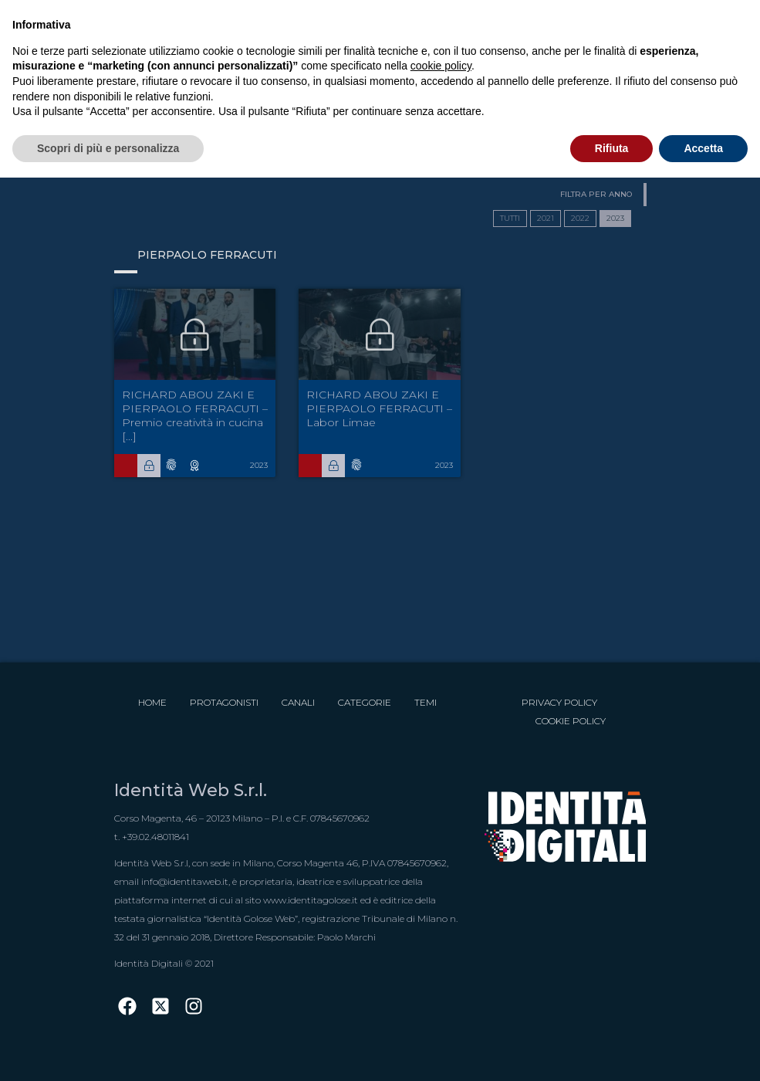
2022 (580, 218)
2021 (545, 218)
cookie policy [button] (440, 65)
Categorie (364, 702)
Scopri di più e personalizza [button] (108, 148)
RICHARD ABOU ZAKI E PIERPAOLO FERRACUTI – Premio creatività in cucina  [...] (195, 415)
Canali (298, 702)
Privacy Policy (559, 702)
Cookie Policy (570, 721)
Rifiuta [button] (612, 148)
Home (152, 702)
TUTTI (510, 218)
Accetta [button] (703, 148)
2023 (615, 218)
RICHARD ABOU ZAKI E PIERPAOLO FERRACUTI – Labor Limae (379, 408)
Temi (425, 702)
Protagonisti (224, 702)
